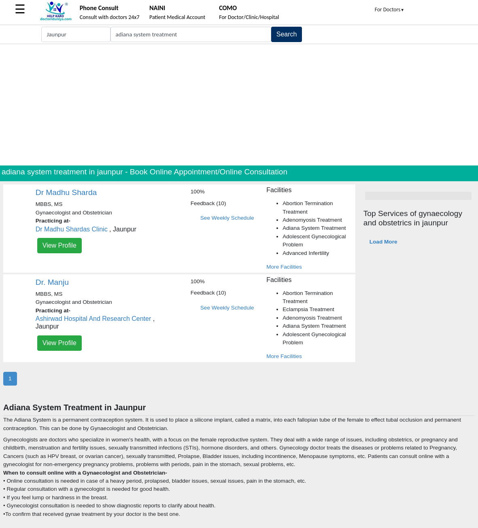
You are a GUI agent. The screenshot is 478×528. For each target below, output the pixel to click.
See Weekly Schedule (227, 218)
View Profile (59, 245)
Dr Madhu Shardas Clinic (72, 229)
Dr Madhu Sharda (66, 192)
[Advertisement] (239, 104)
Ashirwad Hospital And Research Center (93, 318)
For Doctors (390, 9)
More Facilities (284, 267)
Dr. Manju (52, 282)
